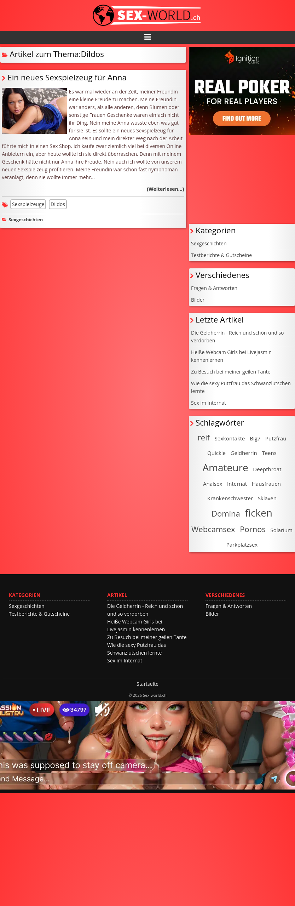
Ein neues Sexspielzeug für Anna (67, 77)
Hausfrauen (266, 483)
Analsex (212, 483)
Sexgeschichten (25, 220)
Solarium (282, 530)
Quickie (216, 452)
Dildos (58, 204)
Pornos (253, 529)
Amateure (225, 467)
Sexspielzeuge (28, 204)
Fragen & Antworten (214, 288)
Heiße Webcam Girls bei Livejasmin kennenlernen (231, 356)
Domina (226, 513)
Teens (269, 452)
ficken (258, 512)
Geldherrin (244, 452)
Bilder (197, 299)
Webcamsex (213, 529)
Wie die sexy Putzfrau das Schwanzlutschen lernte (241, 387)
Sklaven (267, 498)
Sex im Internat (208, 402)
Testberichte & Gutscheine (221, 255)
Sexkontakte (230, 438)
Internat (237, 483)
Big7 (255, 438)
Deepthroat (267, 469)
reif (204, 437)
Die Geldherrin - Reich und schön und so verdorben (237, 336)
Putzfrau (275, 438)
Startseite (147, 683)
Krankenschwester (230, 498)
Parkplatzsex (242, 544)
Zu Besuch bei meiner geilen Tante (231, 371)
